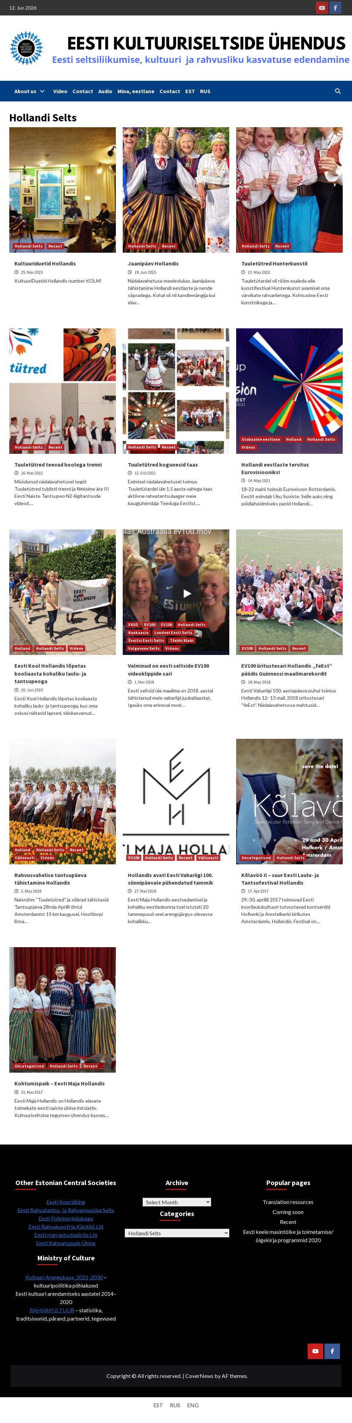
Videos (248, 447)
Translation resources (288, 1201)
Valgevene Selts (144, 648)
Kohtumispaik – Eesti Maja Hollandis (59, 1083)
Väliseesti (25, 857)
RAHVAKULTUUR (52, 1310)
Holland (293, 439)
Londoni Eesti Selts (173, 632)
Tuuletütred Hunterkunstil (274, 263)
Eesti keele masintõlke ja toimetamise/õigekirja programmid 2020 (288, 1235)
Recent (55, 246)
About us (31, 91)
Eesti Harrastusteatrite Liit (65, 1235)
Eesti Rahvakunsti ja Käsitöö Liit (66, 1226)
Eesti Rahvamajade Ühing (66, 1243)
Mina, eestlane (136, 91)
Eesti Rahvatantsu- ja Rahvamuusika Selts (66, 1210)
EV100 (149, 624)
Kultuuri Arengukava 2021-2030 (64, 1277)
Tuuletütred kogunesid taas (163, 464)
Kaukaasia (138, 632)
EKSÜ (133, 624)
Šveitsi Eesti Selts (146, 640)
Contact (83, 91)
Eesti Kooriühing (65, 1201)
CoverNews (199, 1375)
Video (60, 91)
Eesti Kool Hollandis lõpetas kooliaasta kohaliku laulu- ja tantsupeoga (50, 673)
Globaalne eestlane (261, 439)
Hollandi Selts (29, 246)
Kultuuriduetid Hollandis (45, 263)
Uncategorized (256, 857)
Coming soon (288, 1211)
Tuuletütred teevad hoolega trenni (58, 464)
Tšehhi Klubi (182, 640)
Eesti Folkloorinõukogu (65, 1218)
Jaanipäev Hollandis (153, 263)
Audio (105, 91)
